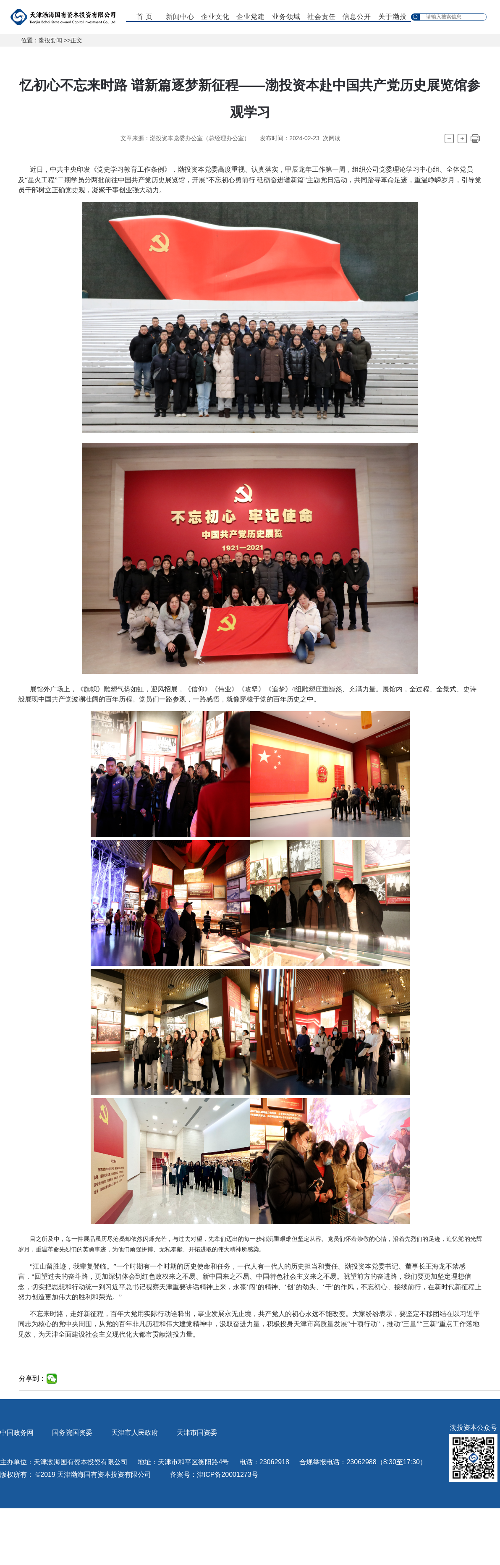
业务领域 (286, 16)
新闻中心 (180, 16)
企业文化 (215, 16)
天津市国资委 (197, 1432)
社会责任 (321, 16)
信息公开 (357, 16)
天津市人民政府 (134, 1432)
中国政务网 (17, 1432)
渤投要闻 (50, 40)
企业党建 (250, 16)
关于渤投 (392, 16)
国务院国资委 (72, 1432)
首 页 (144, 16)
